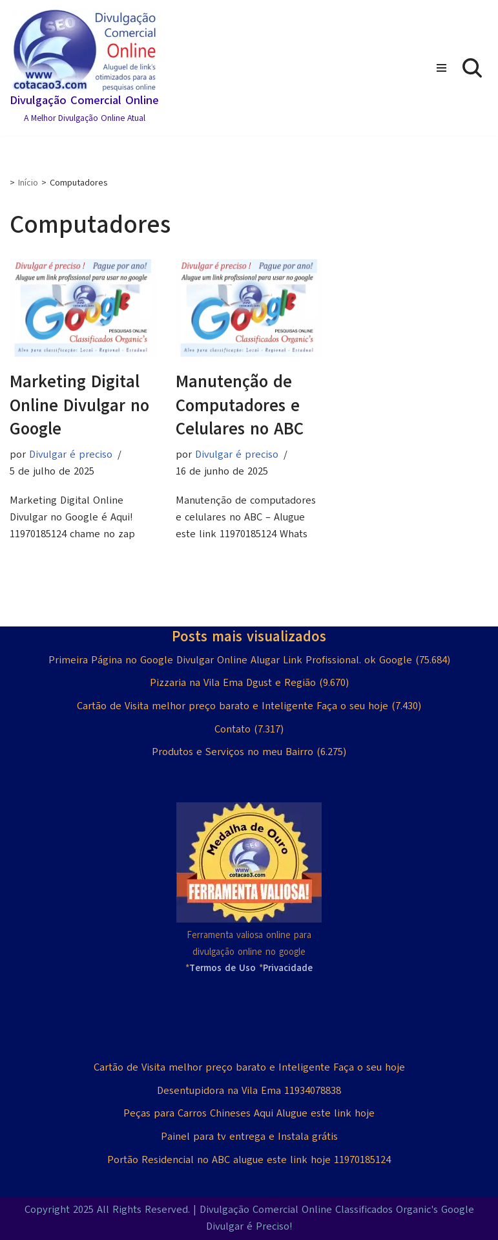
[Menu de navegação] (441, 68)
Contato (232, 729)
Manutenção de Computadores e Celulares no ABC (240, 405)
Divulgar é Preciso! (249, 1226)
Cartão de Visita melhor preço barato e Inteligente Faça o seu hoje (232, 706)
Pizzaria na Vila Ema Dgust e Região (233, 683)
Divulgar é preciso (70, 454)
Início (28, 182)
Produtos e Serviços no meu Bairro (232, 752)
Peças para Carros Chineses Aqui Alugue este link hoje (249, 1113)
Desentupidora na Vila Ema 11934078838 (249, 1091)
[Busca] (472, 68)
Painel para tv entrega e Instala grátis (249, 1136)
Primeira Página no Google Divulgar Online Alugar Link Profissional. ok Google (230, 660)
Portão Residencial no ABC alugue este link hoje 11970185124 (249, 1160)
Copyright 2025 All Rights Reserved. (107, 1210)
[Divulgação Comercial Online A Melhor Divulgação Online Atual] (84, 68)
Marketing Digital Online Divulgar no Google (79, 405)
